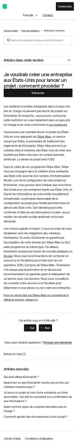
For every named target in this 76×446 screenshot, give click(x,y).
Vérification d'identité (54, 30)
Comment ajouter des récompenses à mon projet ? (35, 416)
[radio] (30, 327)
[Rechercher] (38, 40)
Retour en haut (15, 354)
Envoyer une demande (58, 342)
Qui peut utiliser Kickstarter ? (21, 377)
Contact (48, 15)
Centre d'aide (10, 30)
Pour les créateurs (30, 30)
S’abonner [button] (38, 93)
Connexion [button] (65, 6)
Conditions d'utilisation (39, 438)
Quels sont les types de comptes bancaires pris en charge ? (35, 409)
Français (28, 15)
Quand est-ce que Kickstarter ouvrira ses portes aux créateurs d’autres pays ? (36, 385)
